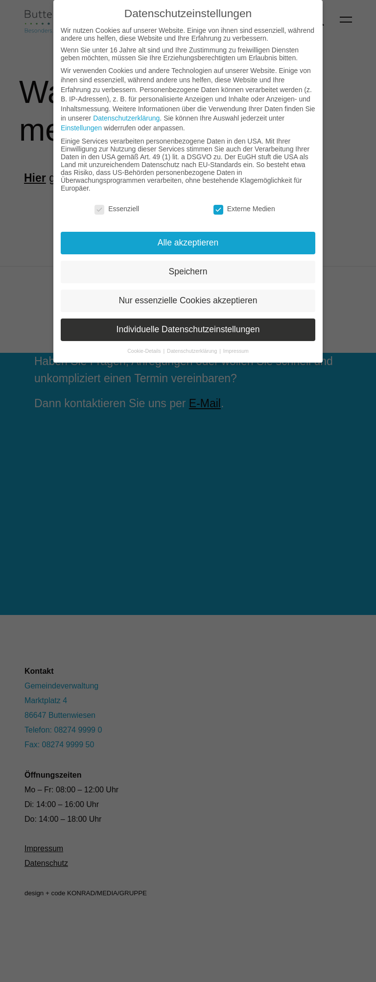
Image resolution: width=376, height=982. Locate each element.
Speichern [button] (188, 271)
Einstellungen (81, 128)
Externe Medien (244, 209)
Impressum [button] (236, 351)
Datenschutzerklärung (126, 118)
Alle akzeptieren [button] (188, 242)
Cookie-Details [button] (144, 351)
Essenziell (116, 209)
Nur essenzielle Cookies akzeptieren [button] (187, 300)
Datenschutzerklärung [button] (192, 351)
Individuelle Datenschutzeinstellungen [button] (188, 329)
